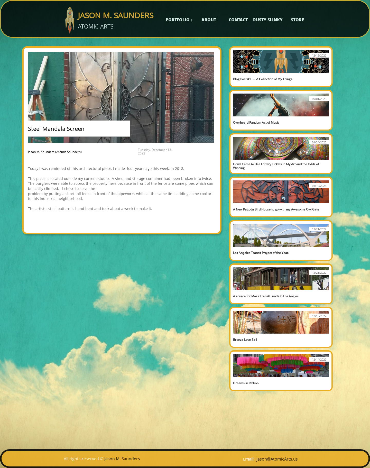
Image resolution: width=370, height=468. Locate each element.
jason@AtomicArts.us (277, 459)
